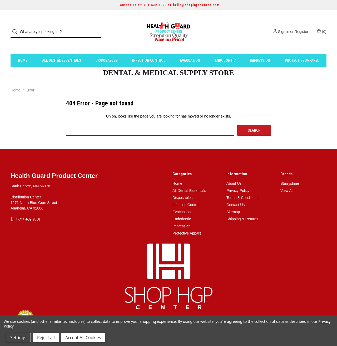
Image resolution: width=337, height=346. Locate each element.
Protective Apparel (302, 51)
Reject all (46, 337)
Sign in (283, 27)
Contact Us (235, 195)
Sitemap (233, 202)
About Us (234, 174)
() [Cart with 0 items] (321, 27)
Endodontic (225, 51)
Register (301, 27)
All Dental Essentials (61, 51)
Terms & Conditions (242, 188)
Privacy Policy (237, 181)
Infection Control (148, 51)
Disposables (106, 51)
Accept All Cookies (83, 337)
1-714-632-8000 (28, 210)
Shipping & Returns (242, 209)
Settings (18, 337)
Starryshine (289, 174)
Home (22, 51)
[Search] (16, 27)
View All (286, 181)
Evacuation (190, 51)
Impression (260, 51)
